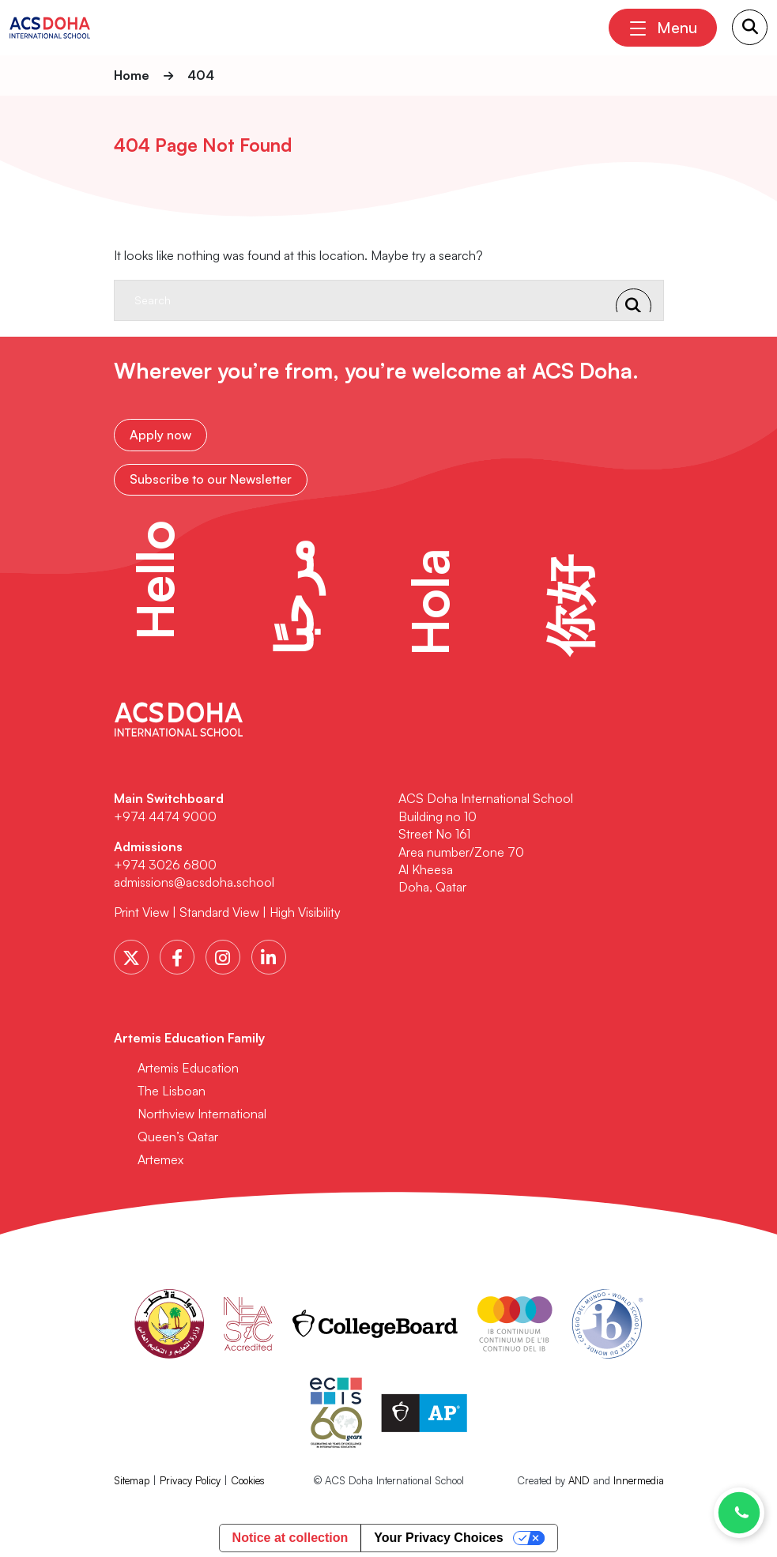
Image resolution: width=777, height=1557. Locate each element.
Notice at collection (290, 1536)
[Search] (373, 300)
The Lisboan (172, 1088)
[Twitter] (131, 954)
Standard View (219, 910)
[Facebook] (177, 954)
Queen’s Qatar (178, 1134)
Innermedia (638, 1478)
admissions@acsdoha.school (194, 880)
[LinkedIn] (268, 954)
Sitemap (131, 1478)
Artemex (160, 1157)
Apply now (160, 434)
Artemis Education (188, 1065)
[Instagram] (223, 954)
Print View (141, 910)
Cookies (248, 1478)
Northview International (202, 1111)
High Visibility (305, 910)
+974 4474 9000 (165, 814)
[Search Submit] (750, 27)
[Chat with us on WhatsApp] (739, 1512)
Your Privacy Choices (438, 1536)
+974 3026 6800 (167, 862)
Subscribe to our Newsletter (211, 477)
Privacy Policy (190, 1478)
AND (579, 1478)
